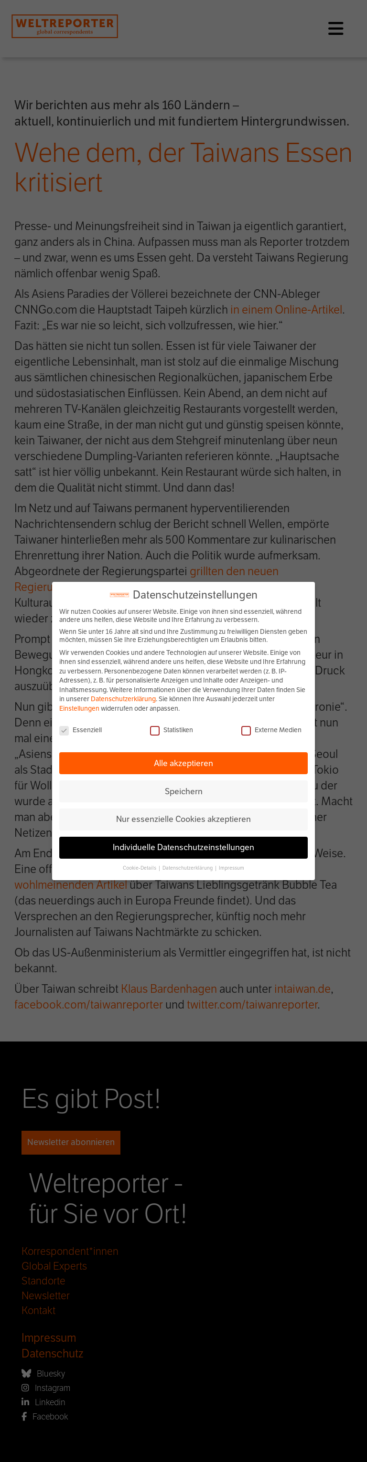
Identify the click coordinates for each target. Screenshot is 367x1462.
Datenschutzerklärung (123, 699)
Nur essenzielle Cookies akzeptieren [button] (183, 819)
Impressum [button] (231, 868)
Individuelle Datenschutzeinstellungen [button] (183, 847)
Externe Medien (271, 730)
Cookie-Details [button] (140, 868)
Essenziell (80, 730)
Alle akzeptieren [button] (183, 763)
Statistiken (171, 730)
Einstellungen (79, 709)
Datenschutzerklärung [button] (188, 868)
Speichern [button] (184, 791)
